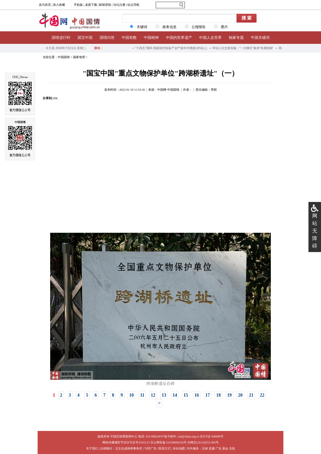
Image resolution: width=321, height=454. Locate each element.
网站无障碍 (314, 231)
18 (218, 395)
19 (229, 395)
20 (240, 395)
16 (196, 395)
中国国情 (64, 57)
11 (142, 395)
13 (164, 395)
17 (207, 395)
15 (186, 395)
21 (251, 395)
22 (262, 395)
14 (175, 395)
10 (131, 395)
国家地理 (79, 57)
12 (153, 395)
